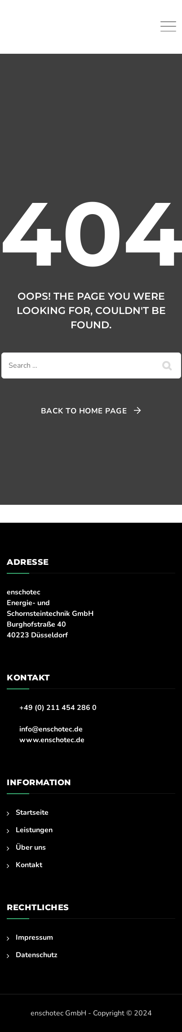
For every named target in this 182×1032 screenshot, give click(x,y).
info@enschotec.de (51, 729)
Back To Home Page (84, 411)
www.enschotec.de (51, 740)
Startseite (32, 812)
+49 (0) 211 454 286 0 (58, 708)
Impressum (34, 937)
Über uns (31, 847)
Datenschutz (37, 955)
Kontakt (29, 865)
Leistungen (34, 830)
